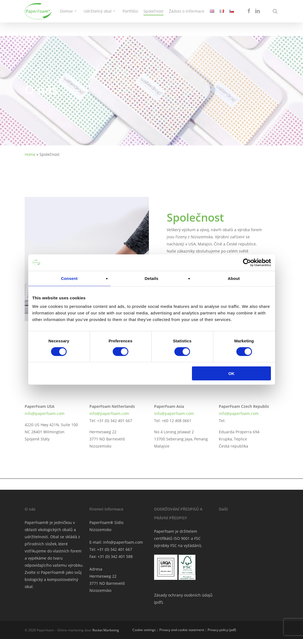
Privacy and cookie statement (181, 629)
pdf (158, 602)
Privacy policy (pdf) (222, 629)
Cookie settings (144, 629)
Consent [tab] (69, 278)
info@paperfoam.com (44, 413)
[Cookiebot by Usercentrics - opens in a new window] (247, 262)
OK (231, 373)
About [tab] (234, 278)
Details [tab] (151, 278)
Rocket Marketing (105, 630)
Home (30, 154)
